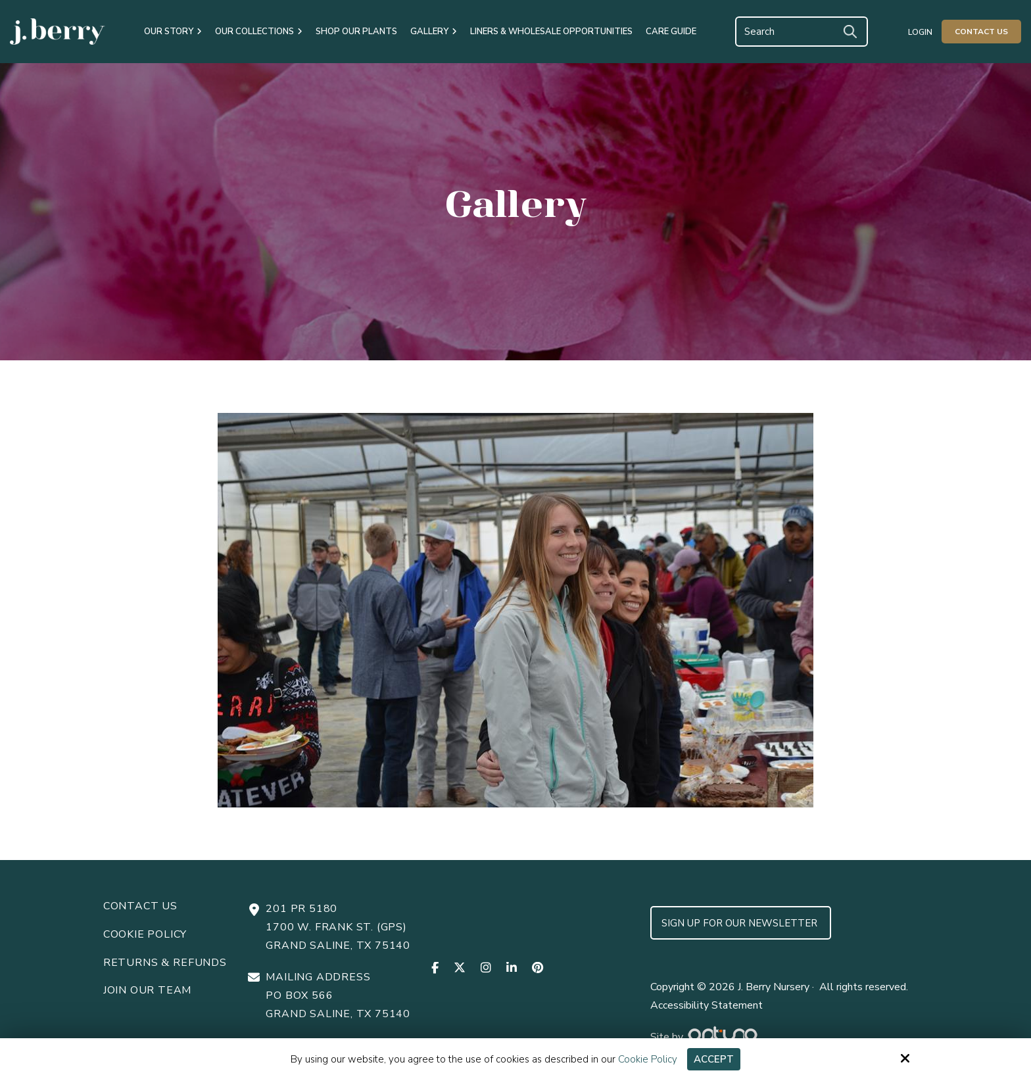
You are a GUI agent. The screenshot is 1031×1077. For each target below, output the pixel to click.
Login (920, 32)
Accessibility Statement (706, 1005)
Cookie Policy (647, 1059)
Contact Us (981, 31)
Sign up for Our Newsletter (740, 923)
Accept (714, 1059)
